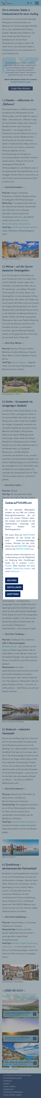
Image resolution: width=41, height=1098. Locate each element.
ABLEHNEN (22, 546)
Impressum (14, 571)
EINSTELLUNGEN (23, 549)
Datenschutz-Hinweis (21, 568)
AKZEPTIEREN (29, 535)
